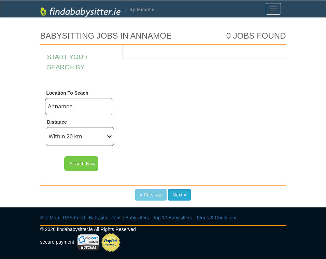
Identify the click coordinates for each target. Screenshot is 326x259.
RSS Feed (74, 217)
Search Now (83, 163)
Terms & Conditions (216, 217)
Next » (179, 194)
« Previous (151, 194)
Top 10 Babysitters (172, 217)
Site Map (49, 217)
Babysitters (137, 217)
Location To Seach (67, 93)
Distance (57, 122)
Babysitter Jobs (105, 217)
